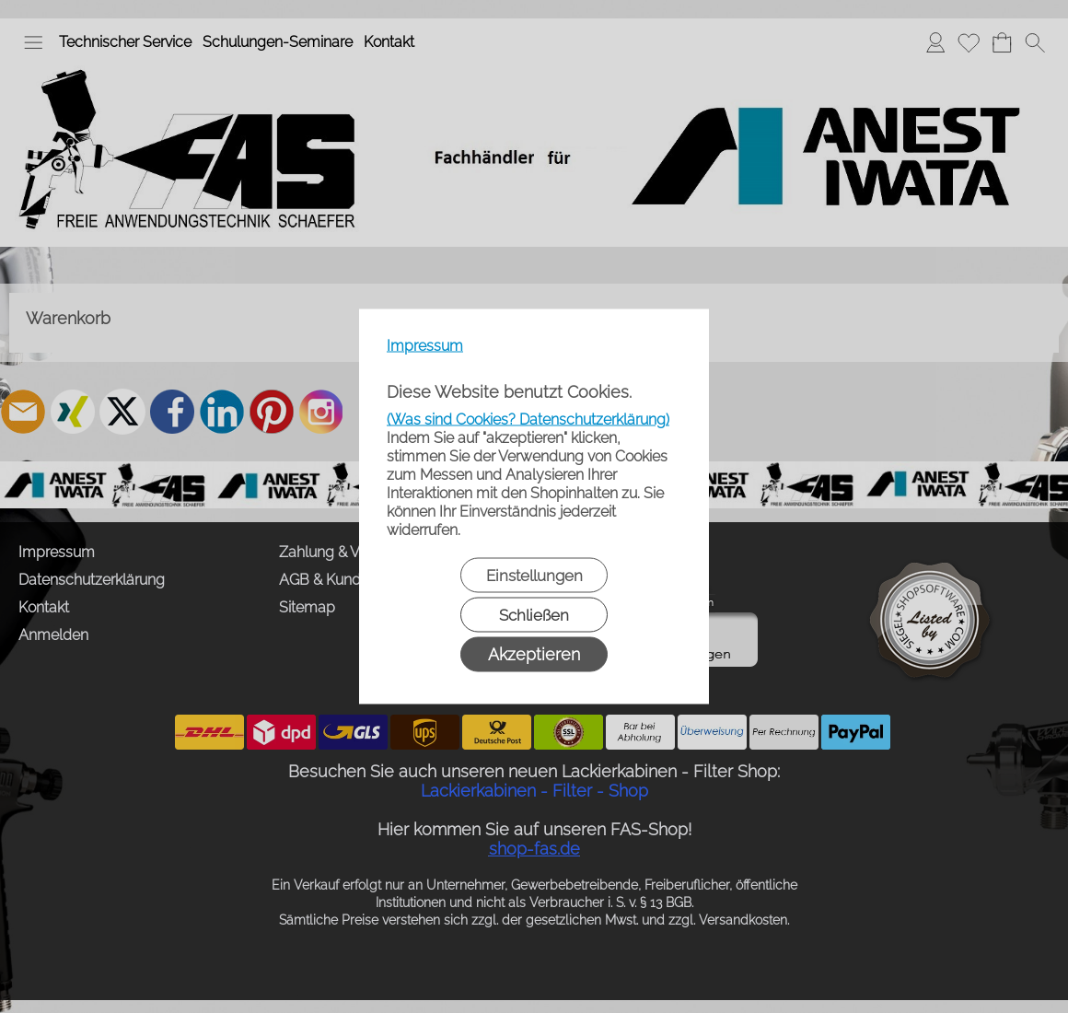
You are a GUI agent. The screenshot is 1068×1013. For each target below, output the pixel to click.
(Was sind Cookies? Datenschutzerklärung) (528, 419)
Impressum (425, 346)
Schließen (534, 615)
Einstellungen (534, 575)
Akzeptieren (534, 654)
